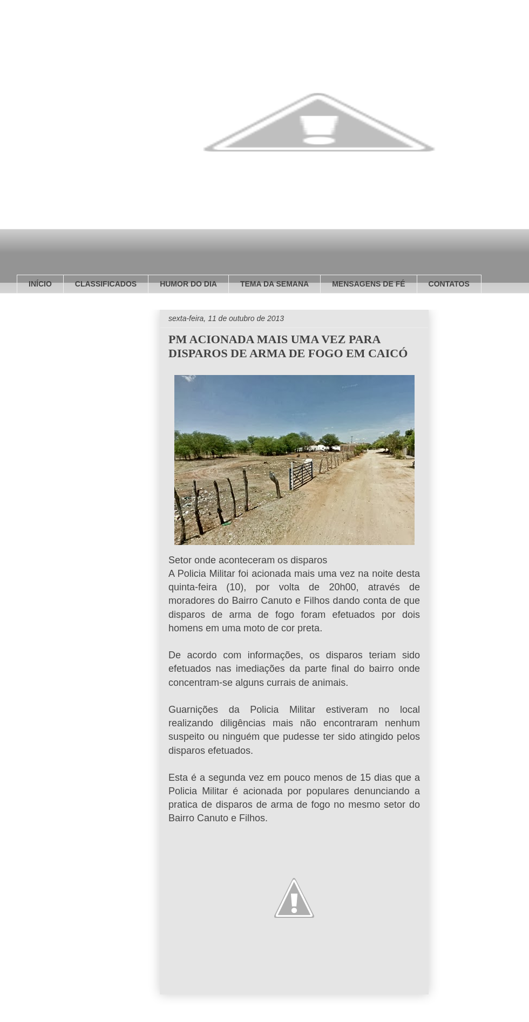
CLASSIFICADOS (106, 284)
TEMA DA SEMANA (274, 284)
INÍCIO (40, 284)
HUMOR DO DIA (188, 284)
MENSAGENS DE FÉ (368, 284)
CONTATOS (449, 284)
